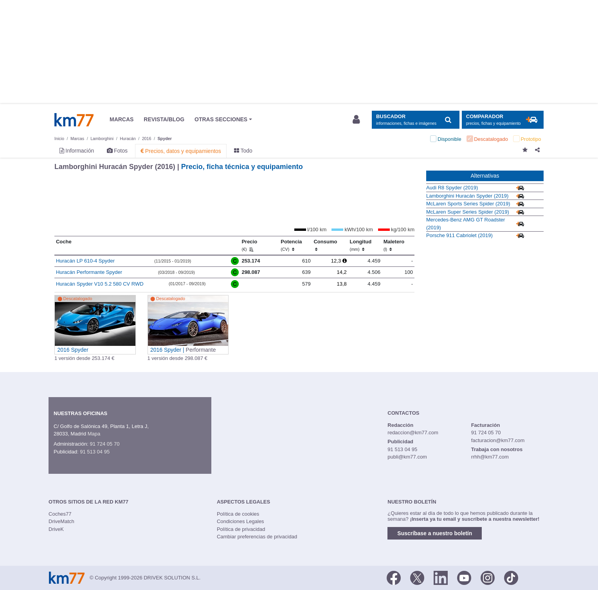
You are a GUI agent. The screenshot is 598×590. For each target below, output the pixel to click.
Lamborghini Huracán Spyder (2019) (467, 196)
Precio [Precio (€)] (249, 245)
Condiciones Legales (240, 521)
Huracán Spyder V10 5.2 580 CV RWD (100, 284)
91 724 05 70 (104, 444)
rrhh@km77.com (490, 457)
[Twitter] (417, 577)
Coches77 (60, 514)
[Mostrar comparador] (503, 120)
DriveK (56, 529)
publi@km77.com (407, 457)
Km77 (74, 120)
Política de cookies (238, 514)
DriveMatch (61, 521)
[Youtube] (464, 577)
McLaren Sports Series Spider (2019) (468, 204)
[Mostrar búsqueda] (415, 120)
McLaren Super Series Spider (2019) (467, 212)
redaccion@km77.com (412, 432)
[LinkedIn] (441, 577)
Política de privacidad (241, 529)
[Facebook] (394, 577)
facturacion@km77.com (498, 440)
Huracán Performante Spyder (89, 272)
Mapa (94, 434)
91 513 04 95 (95, 452)
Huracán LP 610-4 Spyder (85, 261)
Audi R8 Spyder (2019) (452, 188)
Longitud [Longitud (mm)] (361, 245)
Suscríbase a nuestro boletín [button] (434, 533)
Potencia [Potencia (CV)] (291, 245)
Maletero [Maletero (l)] (394, 245)
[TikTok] (511, 577)
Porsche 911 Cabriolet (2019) (459, 235)
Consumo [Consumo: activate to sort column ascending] (325, 245)
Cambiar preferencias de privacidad (257, 537)
